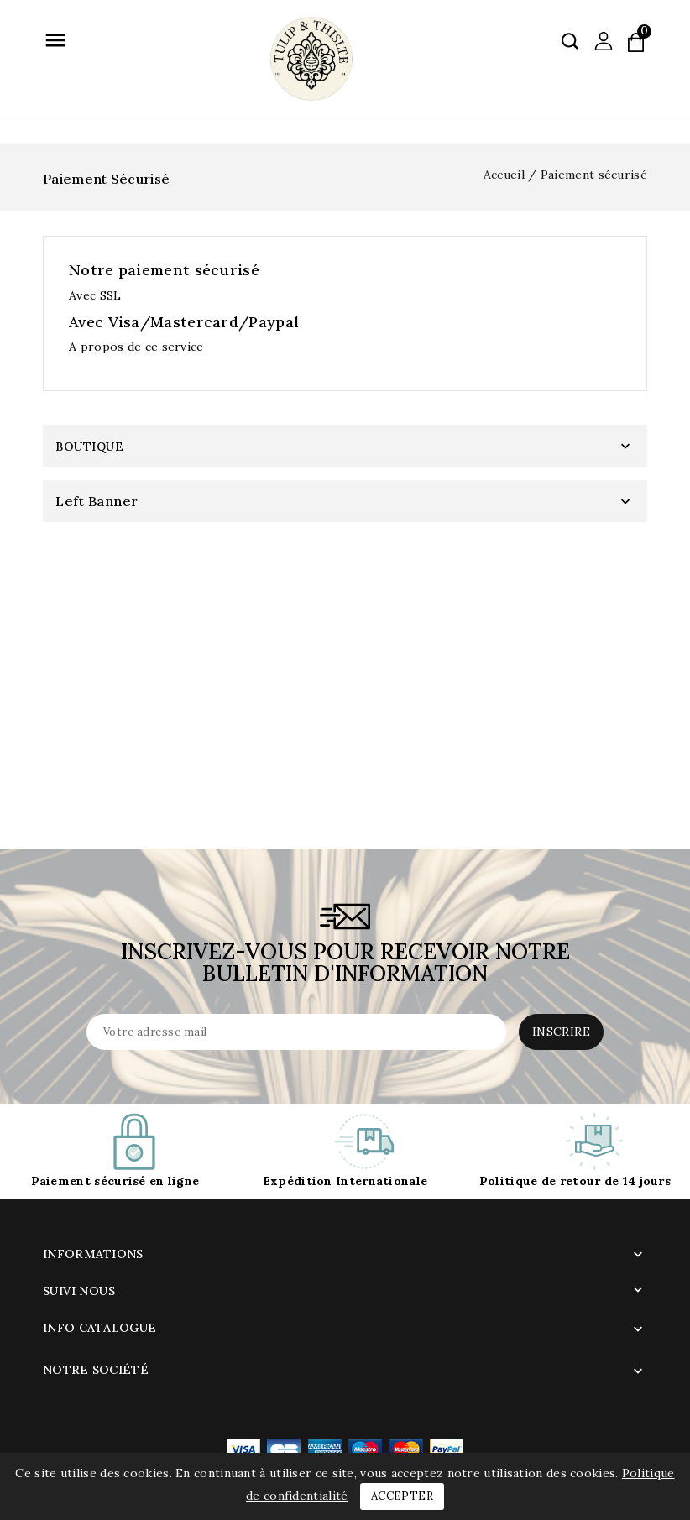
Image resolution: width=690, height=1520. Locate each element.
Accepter (402, 1496)
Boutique (89, 446)
